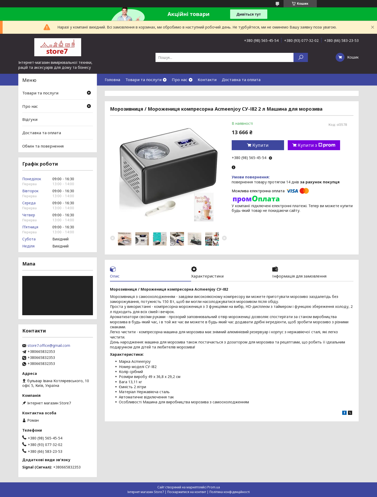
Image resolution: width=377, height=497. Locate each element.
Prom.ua (213, 487)
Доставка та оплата (241, 79)
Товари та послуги (143, 79)
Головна (112, 79)
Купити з (316, 145)
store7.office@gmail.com (48, 345)
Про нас (179, 79)
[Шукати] (300, 57)
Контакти (207, 79)
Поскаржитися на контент (186, 492)
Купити (260, 145)
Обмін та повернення (43, 145)
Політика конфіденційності (229, 492)
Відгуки (29, 119)
